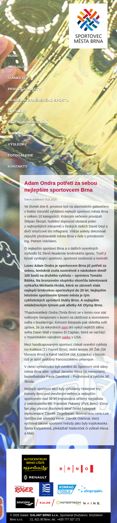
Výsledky (17, 144)
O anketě (17, 78)
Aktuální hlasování (28, 122)
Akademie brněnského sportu (38, 100)
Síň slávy (17, 111)
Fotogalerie (20, 155)
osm (65, 327)
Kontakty (17, 166)
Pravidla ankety (24, 89)
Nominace (17, 133)
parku (66, 337)
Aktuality (18, 67)
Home (13, 56)
